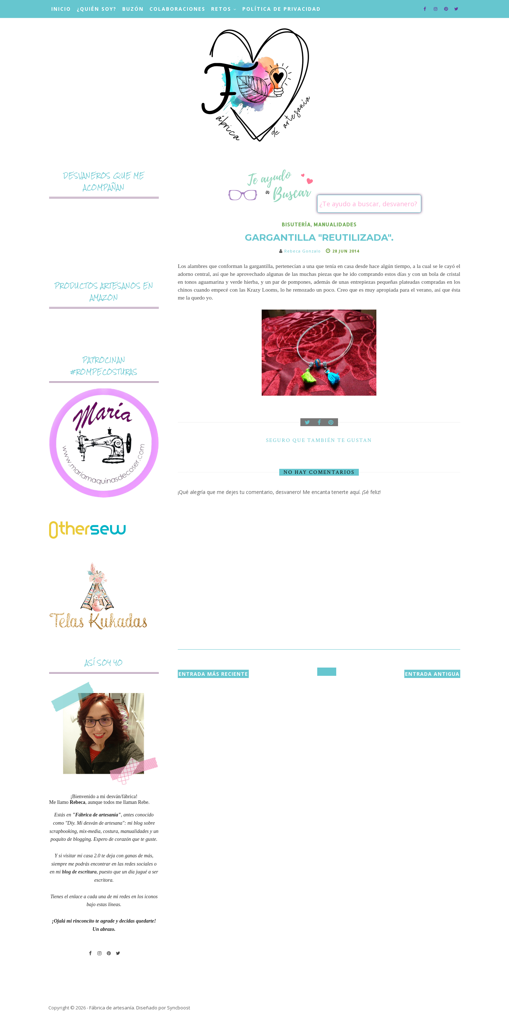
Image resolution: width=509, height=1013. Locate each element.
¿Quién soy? (96, 8)
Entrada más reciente (213, 673)
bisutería (296, 224)
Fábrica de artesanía (111, 1007)
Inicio (61, 8)
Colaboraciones (177, 8)
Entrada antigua (432, 673)
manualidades (335, 224)
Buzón (133, 8)
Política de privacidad (281, 8)
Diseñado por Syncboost (163, 1007)
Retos (221, 8)
